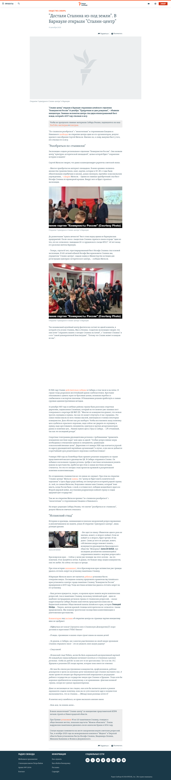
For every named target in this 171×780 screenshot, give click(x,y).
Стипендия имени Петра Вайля (30, 763)
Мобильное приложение (28, 759)
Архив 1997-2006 (24, 768)
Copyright (55, 772)
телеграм (74, 125)
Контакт (21, 772)
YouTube (53, 125)
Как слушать (57, 759)
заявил (75, 479)
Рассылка (55, 768)
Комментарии (55, 619)
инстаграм (63, 125)
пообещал (64, 134)
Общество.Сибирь (57, 11)
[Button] (103, 33)
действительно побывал (76, 390)
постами (69, 619)
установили (66, 720)
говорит (66, 177)
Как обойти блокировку (61, 763)
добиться (88, 577)
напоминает (70, 568)
